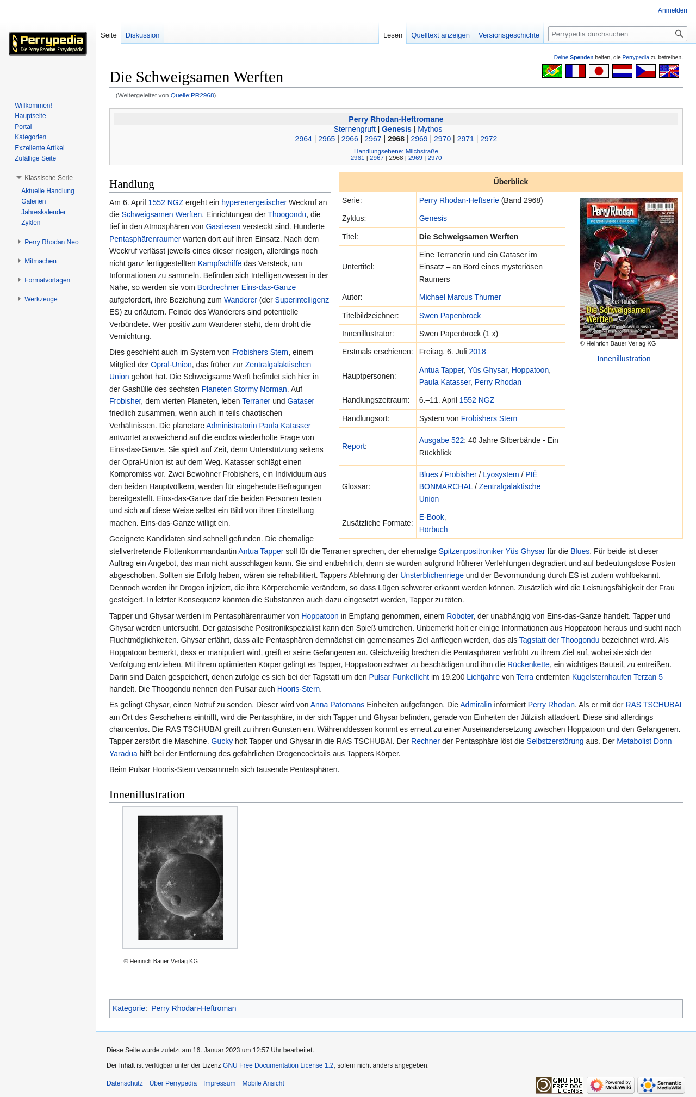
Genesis (396, 129)
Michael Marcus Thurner (460, 297)
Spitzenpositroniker (471, 551)
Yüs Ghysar (487, 370)
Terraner (256, 401)
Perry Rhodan (498, 382)
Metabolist (634, 741)
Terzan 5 (648, 677)
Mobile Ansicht (263, 1083)
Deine (574, 57)
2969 (419, 138)
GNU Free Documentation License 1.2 (278, 1065)
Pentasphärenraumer (145, 239)
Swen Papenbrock (450, 315)
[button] (48, 178)
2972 (488, 138)
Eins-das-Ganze (268, 287)
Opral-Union (171, 364)
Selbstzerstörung (555, 741)
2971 (465, 138)
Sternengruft (355, 129)
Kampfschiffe (220, 263)
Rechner (425, 741)
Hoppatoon (530, 370)
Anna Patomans (337, 704)
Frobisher (460, 474)
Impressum (219, 1083)
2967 (372, 138)
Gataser (300, 401)
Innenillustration (623, 358)
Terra (524, 677)
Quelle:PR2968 (192, 94)
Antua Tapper (441, 370)
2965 (326, 138)
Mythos (430, 129)
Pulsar (380, 677)
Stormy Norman (260, 389)
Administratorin (231, 425)
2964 (303, 138)
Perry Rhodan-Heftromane (396, 119)
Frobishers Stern (489, 418)
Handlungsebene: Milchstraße (396, 151)
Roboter (459, 616)
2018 (477, 351)
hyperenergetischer (254, 202)
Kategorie (129, 1008)
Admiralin (476, 704)
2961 (358, 157)
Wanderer (240, 299)
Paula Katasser (444, 382)
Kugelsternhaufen (602, 677)
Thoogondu (287, 214)
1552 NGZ (477, 400)
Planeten (217, 389)
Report (353, 446)
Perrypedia (635, 57)
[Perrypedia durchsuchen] (617, 33)
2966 (349, 138)
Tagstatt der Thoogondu (559, 640)
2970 (442, 138)
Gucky (222, 741)
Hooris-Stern (298, 689)
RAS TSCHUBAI (653, 704)
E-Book (431, 517)
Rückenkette (528, 664)
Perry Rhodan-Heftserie (459, 200)
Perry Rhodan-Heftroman (193, 1008)
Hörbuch (433, 529)
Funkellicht (411, 677)
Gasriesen (223, 226)
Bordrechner (218, 287)
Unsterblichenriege (432, 575)
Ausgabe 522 (441, 440)
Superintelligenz (302, 299)
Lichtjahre (483, 677)
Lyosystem (501, 474)
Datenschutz (125, 1083)
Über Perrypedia (173, 1083)
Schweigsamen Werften (162, 214)
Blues (428, 474)
